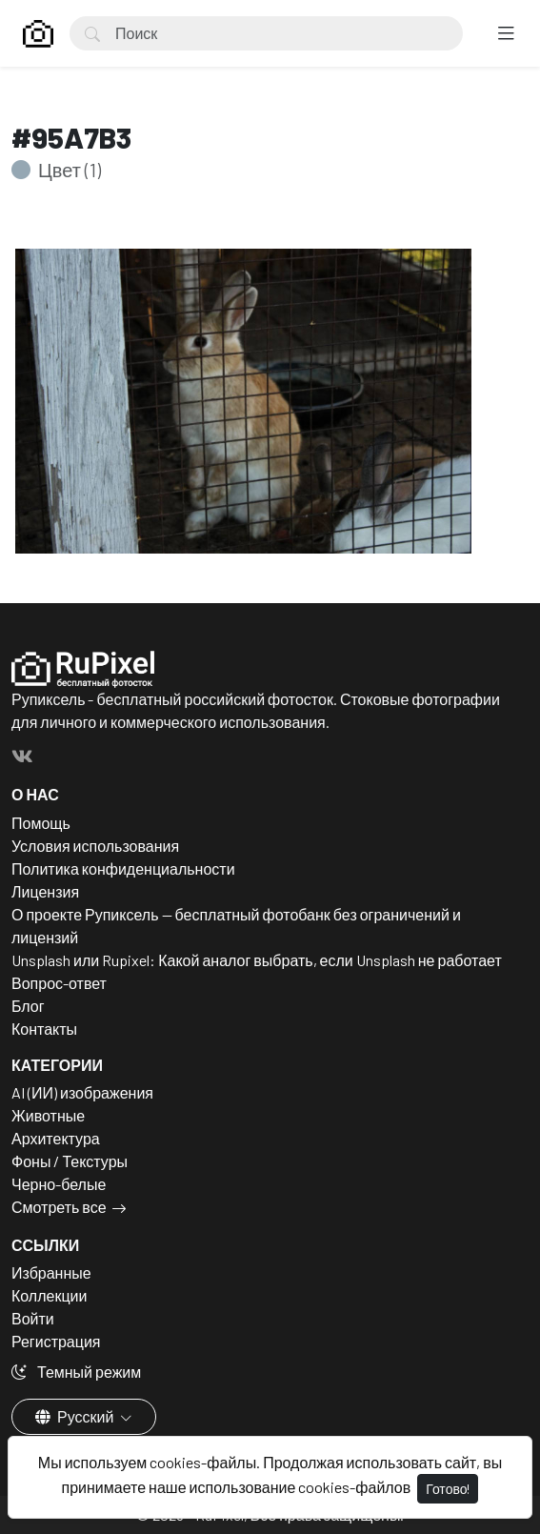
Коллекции (49, 1295)
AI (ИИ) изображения (82, 1092)
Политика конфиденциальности (123, 868)
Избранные (51, 1272)
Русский (75, 1416)
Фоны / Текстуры (69, 1161)
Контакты (44, 1028)
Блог (28, 1006)
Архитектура (55, 1138)
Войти (32, 1318)
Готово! (448, 1489)
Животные (48, 1115)
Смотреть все (59, 1207)
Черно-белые (58, 1184)
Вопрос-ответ (59, 983)
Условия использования (95, 846)
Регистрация (56, 1341)
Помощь (40, 823)
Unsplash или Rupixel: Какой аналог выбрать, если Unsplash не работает (256, 960)
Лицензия (45, 891)
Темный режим (76, 1371)
